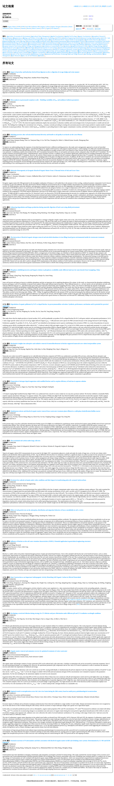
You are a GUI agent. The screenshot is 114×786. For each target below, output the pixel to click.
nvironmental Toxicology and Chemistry (73, 44)
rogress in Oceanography (94, 52)
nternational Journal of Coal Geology (46, 48)
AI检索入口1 (77, 6)
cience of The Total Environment (20, 54)
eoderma (67, 46)
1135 (47, 775)
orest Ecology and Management (32, 46)
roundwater (21, 48)
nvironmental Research (51, 43)
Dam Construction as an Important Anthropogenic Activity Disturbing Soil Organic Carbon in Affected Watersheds (46, 577)
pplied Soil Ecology (70, 36)
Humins (23, 28)
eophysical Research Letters (79, 46)
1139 (57, 775)
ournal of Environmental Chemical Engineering (72, 48)
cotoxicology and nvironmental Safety (38, 41)
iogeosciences (17, 38)
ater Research (15, 56)
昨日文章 (90, 29)
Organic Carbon (45, 26)
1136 (50, 775)
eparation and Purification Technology (56, 54)
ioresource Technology (48, 38)
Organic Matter (11, 26)
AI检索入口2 (86, 6)
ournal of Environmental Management (98, 48)
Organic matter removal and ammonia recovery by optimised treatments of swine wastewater (39, 651)
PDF (78, 604)
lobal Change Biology (96, 46)
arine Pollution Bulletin (85, 51)
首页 (34, 775)
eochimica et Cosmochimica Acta (53, 46)
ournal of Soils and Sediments (17, 51)
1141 (62, 775)
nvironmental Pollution (35, 43)
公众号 (109, 6)
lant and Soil (82, 52)
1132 (40, 775)
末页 (71, 775)
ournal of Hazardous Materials (87, 49)
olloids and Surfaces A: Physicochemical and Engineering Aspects (28, 40)
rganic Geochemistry (39, 52)
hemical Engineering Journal (71, 38)
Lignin (48, 28)
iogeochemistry (7, 38)
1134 (45, 775)
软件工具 (98, 6)
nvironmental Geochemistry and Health (97, 41)
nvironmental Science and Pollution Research (94, 43)
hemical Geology (86, 38)
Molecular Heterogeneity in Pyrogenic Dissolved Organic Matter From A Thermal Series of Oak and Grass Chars (45, 170)
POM (22, 26)
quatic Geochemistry (84, 36)
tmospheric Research (98, 36)
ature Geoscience (8, 52)
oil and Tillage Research (75, 54)
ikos (30, 52)
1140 (60, 775)
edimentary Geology (37, 54)
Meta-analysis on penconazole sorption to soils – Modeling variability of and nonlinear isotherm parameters (45, 100)
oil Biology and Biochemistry (93, 54)
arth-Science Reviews (91, 40)
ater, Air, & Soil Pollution (29, 56)
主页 (92, 6)
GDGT (43, 28)
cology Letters (15, 41)
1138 (55, 775)
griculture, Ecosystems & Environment (18, 36)
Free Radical (54, 28)
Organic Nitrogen (56, 26)
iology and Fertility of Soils (31, 38)
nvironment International (58, 41)
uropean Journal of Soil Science (12, 46)
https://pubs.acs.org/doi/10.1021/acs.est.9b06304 (81, 599)
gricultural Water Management (40, 36)
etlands (41, 56)
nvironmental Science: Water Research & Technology (44, 44)
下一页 (67, 775)
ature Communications (100, 51)
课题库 (104, 6)
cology (23, 41)
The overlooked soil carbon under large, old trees (25, 440)
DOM (18, 26)
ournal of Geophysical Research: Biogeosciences (38, 49)
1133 (43, 775)
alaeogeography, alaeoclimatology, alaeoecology (62, 52)
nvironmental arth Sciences (76, 41)
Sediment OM (35, 26)
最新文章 (79, 29)
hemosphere (97, 38)
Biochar (29, 28)
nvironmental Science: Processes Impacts (15, 44)
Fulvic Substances (15, 28)
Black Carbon (36, 28)
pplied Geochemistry (57, 36)
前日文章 (98, 29)
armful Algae (30, 48)
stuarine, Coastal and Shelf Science (96, 44)
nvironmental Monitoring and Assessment (15, 43)
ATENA (58, 38)
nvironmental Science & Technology (70, 43)
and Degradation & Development (37, 51)
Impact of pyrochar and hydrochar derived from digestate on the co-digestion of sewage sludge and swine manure (45, 72)
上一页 (37, 775)
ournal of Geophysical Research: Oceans (65, 49)
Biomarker (65, 26)
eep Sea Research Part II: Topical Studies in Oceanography (66, 40)
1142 (64, 775)
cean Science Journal (20, 52)
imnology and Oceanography (56, 51)
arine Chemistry (71, 51)
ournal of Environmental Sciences (13, 49)
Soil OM (27, 26)
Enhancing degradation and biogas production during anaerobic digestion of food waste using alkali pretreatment (45, 207)
